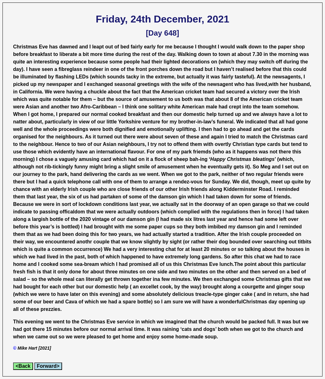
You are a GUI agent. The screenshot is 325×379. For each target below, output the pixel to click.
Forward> (48, 366)
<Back (23, 366)
